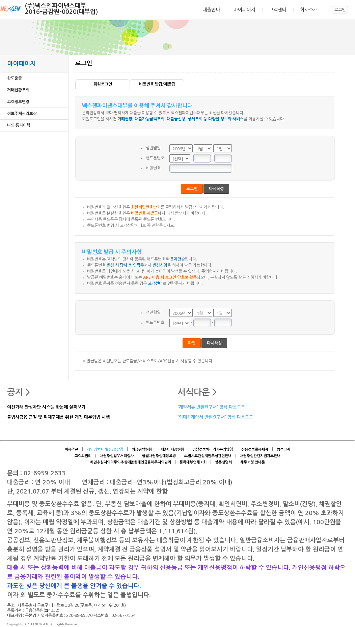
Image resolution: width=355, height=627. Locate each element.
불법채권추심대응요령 (159, 456)
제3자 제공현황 (172, 449)
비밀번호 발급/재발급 (157, 84)
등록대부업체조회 (193, 462)
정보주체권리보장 (22, 114)
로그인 (340, 10)
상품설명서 (223, 462)
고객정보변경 (18, 102)
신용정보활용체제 (254, 449)
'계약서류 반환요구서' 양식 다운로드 (211, 407)
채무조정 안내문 (252, 462)
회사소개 (309, 9)
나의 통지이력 (18, 125)
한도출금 (14, 78)
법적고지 (283, 449)
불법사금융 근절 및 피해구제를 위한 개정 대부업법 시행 (58, 417)
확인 (191, 343)
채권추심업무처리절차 (117, 456)
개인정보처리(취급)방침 (105, 449)
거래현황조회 (18, 90)
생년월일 (153, 148)
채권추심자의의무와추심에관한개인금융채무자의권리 (130, 462)
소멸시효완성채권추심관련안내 (207, 456)
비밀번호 (153, 168)
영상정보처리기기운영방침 (212, 449)
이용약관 (71, 449)
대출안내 (211, 9)
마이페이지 (244, 9)
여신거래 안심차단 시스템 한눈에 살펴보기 (46, 407)
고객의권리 (83, 456)
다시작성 (216, 189)
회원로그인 (102, 84)
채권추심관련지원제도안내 (260, 456)
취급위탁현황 (142, 449)
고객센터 (277, 9)
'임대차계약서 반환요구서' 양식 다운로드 (215, 417)
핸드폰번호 (155, 158)
